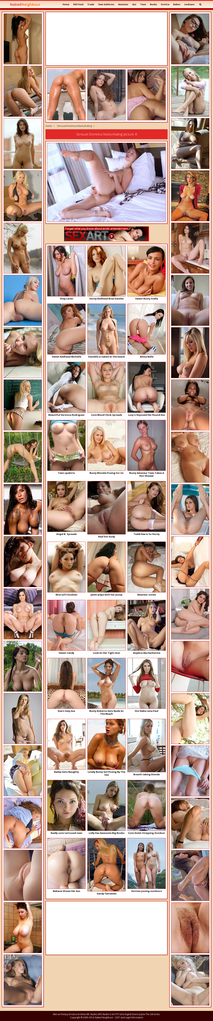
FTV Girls (119, 1014)
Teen (143, 4)
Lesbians (189, 4)
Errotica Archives (77, 1014)
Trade (90, 4)
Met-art (56, 1014)
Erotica (165, 4)
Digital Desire (131, 1014)
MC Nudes (92, 1014)
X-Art (112, 1014)
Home (66, 4)
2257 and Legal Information (129, 1017)
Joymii (142, 1014)
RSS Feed (78, 4)
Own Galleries (106, 4)
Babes (176, 4)
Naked (25, 4)
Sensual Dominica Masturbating (74, 125)
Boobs (153, 4)
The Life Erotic (153, 1014)
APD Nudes (103, 1014)
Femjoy (64, 1014)
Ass (134, 4)
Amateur (123, 4)
